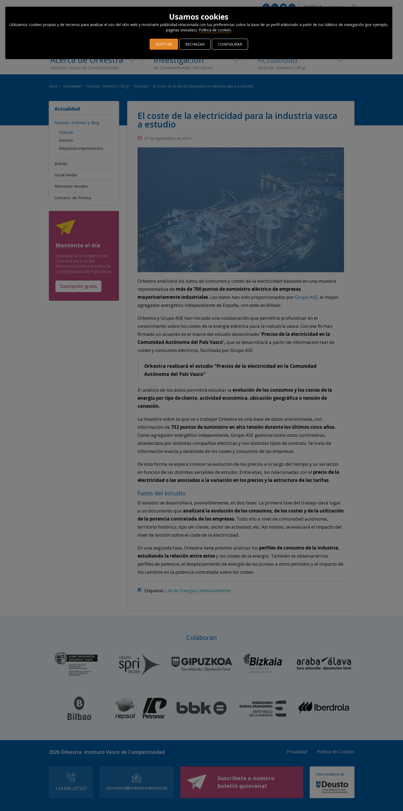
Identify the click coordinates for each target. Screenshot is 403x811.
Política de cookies (215, 29)
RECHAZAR (195, 44)
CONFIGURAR (230, 44)
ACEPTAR (164, 44)
